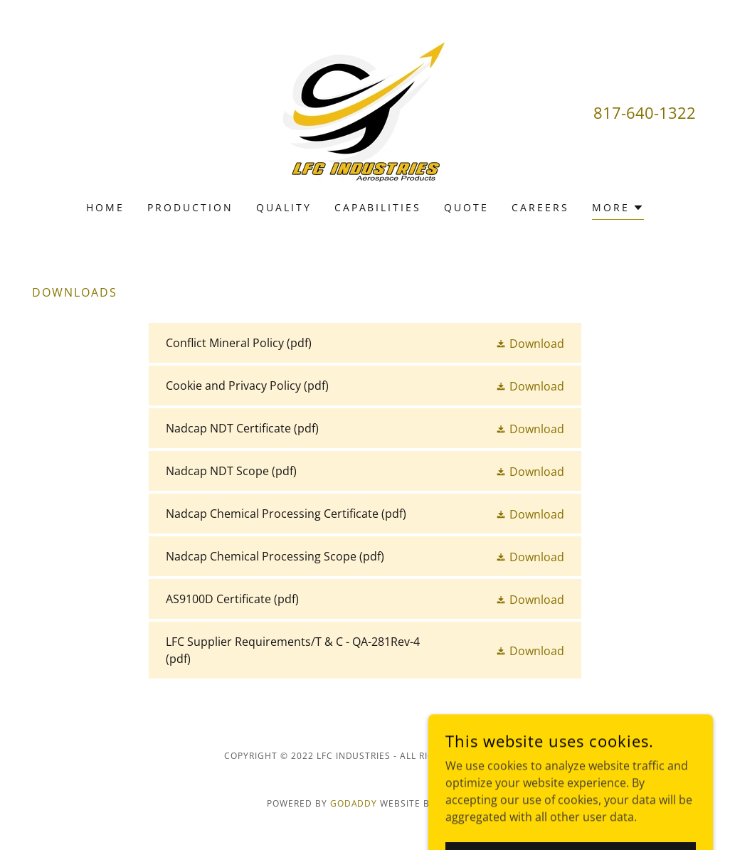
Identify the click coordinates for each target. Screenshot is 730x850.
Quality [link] (284, 207)
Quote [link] (466, 207)
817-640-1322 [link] (644, 112)
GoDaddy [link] (354, 803)
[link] (365, 109)
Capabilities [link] (378, 207)
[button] (618, 209)
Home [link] (105, 207)
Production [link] (190, 207)
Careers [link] (540, 207)
